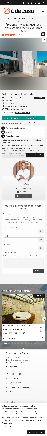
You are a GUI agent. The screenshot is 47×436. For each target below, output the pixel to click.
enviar (38, 271)
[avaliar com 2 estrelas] (6, 35)
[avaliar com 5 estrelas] (13, 35)
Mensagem (8, 214)
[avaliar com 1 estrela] (3, 35)
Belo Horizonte (10, 94)
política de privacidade (35, 256)
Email (5, 236)
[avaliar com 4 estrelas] (11, 35)
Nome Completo (10, 227)
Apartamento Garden (18, 18)
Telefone (6, 245)
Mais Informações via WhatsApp (19, 118)
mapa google (13, 366)
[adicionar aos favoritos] (42, 339)
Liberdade (27, 94)
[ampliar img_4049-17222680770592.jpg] (23, 57)
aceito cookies (36, 432)
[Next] (44, 319)
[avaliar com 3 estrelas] (8, 35)
